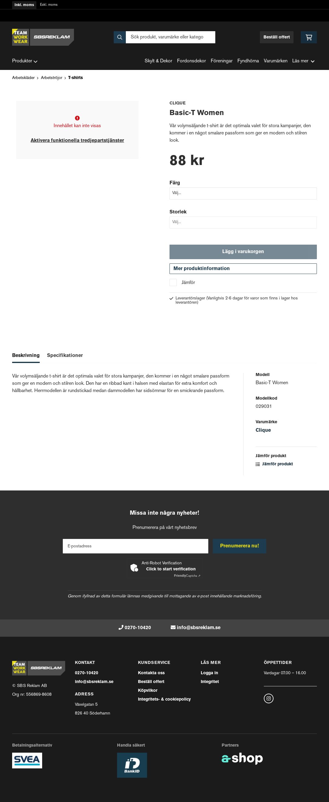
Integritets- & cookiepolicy (164, 699)
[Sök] (164, 37)
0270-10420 (138, 628)
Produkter (25, 61)
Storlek (178, 212)
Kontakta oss (151, 673)
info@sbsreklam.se (198, 628)
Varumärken (275, 61)
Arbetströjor (51, 78)
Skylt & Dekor (158, 61)
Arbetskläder (23, 78)
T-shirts (75, 78)
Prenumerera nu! (239, 546)
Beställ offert (277, 37)
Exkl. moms (49, 5)
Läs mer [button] (303, 61)
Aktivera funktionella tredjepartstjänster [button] (77, 141)
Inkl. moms (24, 5)
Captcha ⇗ (187, 576)
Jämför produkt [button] (274, 465)
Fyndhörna (248, 61)
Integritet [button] (210, 682)
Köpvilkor (147, 691)
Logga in (209, 673)
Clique (263, 431)
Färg (175, 183)
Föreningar (222, 61)
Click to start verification (171, 569)
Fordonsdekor (191, 61)
